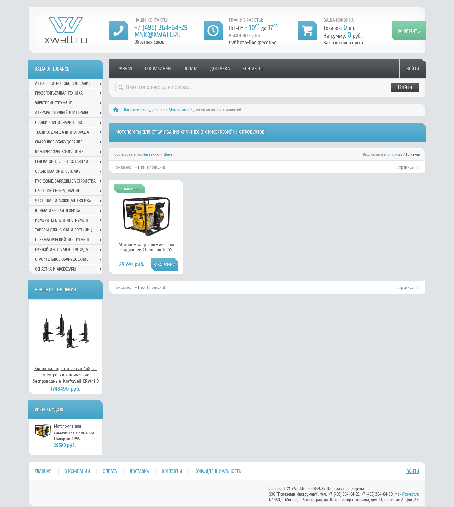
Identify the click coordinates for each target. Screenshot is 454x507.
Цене (168, 154)
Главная (123, 69)
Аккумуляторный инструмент (63, 112)
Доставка (220, 69)
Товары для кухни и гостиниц (63, 230)
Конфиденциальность (218, 471)
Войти (412, 69)
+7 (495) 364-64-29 (161, 27)
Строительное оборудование (61, 259)
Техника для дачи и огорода (62, 132)
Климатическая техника (57, 210)
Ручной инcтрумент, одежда (61, 249)
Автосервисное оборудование (62, 83)
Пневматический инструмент (62, 239)
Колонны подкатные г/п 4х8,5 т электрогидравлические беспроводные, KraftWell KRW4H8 (65, 374)
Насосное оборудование (144, 110)
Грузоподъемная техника (59, 93)
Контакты (252, 69)
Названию (151, 154)
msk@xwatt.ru (157, 34)
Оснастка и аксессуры (55, 269)
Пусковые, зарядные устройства (65, 181)
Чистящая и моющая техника (63, 200)
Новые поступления (55, 290)
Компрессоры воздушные (59, 151)
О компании (158, 69)
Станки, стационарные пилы (61, 122)
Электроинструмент (53, 103)
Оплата (190, 69)
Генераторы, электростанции (61, 161)
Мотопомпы (179, 110)
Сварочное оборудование (58, 142)
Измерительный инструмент (62, 220)
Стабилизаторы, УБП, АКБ (57, 171)
